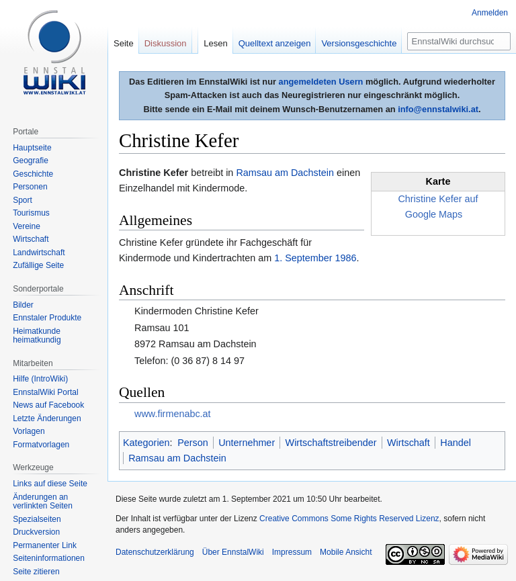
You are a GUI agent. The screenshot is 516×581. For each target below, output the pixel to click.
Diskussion (165, 43)
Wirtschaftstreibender (331, 442)
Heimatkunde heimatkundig (36, 335)
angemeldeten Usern (321, 82)
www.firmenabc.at (172, 413)
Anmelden (490, 12)
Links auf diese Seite (50, 483)
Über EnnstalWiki (233, 552)
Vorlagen (28, 431)
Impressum (292, 552)
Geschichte (33, 174)
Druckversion (36, 532)
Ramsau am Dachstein (285, 172)
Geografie (30, 160)
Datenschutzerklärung (155, 552)
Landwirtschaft (38, 252)
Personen (30, 186)
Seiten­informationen (49, 558)
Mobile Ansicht (346, 552)
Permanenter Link (45, 545)
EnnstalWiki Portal (45, 392)
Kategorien (146, 442)
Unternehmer (246, 442)
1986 (346, 258)
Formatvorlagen (41, 444)
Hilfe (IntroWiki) (40, 379)
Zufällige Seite (38, 265)
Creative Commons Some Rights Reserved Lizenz (349, 518)
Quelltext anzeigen (275, 43)
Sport (22, 200)
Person (192, 442)
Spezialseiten (36, 519)
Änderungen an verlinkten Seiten (43, 501)
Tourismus (31, 213)
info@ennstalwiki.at (438, 109)
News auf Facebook (48, 405)
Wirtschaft (408, 442)
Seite (124, 43)
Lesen (215, 43)
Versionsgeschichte (358, 43)
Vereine (26, 226)
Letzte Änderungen (47, 418)
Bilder (23, 305)
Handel (455, 442)
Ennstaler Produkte (47, 317)
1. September (303, 258)
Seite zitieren (36, 571)
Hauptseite (32, 147)
